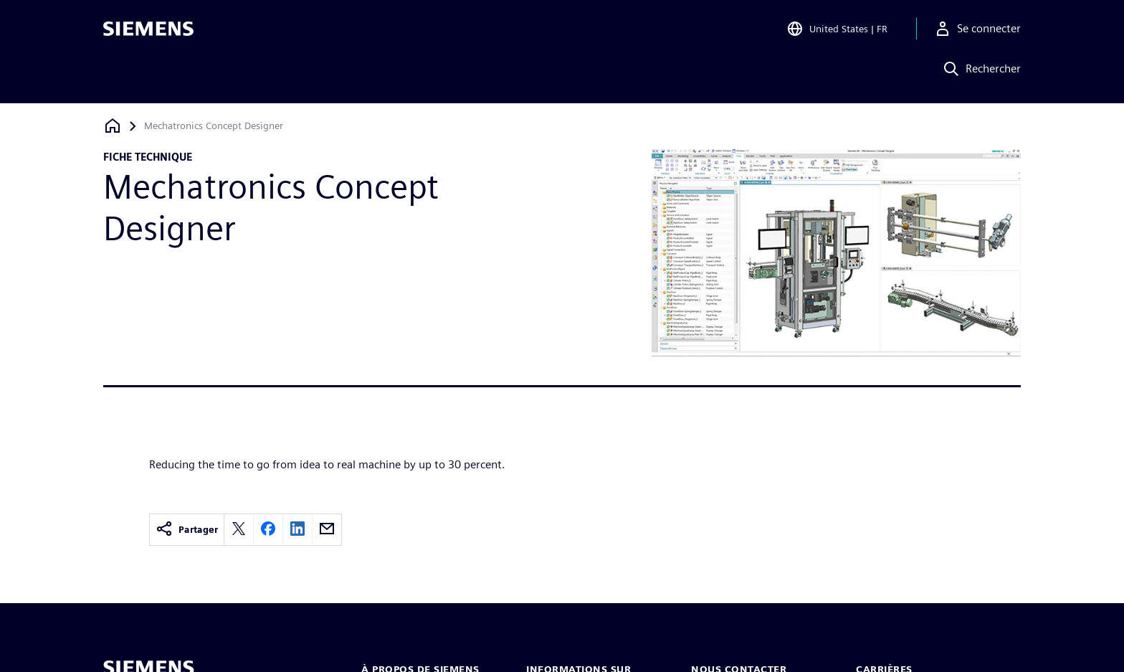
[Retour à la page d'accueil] (112, 126)
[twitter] (238, 529)
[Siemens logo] (148, 31)
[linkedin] (297, 529)
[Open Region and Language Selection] (837, 31)
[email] (327, 529)
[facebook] (268, 529)
